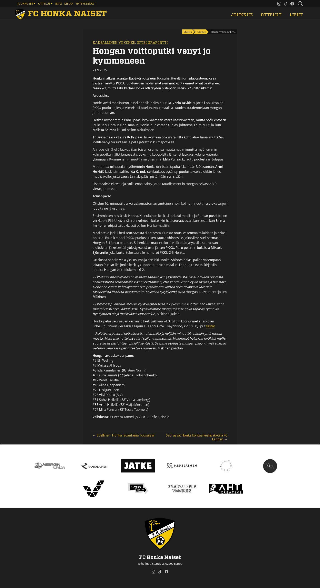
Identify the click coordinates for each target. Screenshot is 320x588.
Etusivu (188, 32)
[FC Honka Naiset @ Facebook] (292, 3)
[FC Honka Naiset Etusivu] (61, 14)
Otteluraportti (152, 42)
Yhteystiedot (86, 4)
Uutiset (201, 32)
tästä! (210, 326)
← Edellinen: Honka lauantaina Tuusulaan (124, 435)
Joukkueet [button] (25, 4)
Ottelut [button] (44, 4)
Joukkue (242, 15)
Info (58, 4)
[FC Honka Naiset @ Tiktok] (285, 3)
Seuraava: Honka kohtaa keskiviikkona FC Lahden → (196, 437)
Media (68, 4)
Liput (296, 15)
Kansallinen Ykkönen (114, 42)
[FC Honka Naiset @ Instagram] (279, 3)
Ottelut (271, 15)
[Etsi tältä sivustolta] (300, 3)
